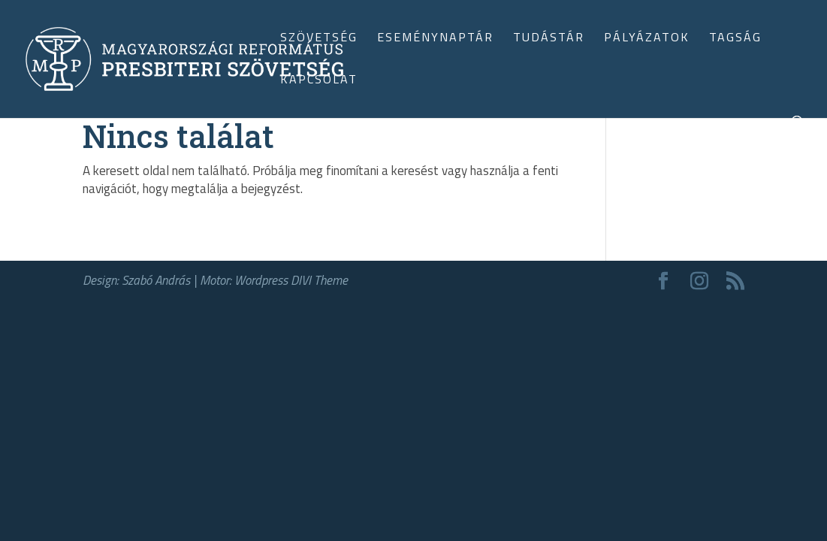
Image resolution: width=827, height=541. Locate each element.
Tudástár (548, 39)
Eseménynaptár (435, 39)
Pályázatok (647, 39)
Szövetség (319, 39)
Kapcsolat (319, 81)
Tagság (735, 39)
